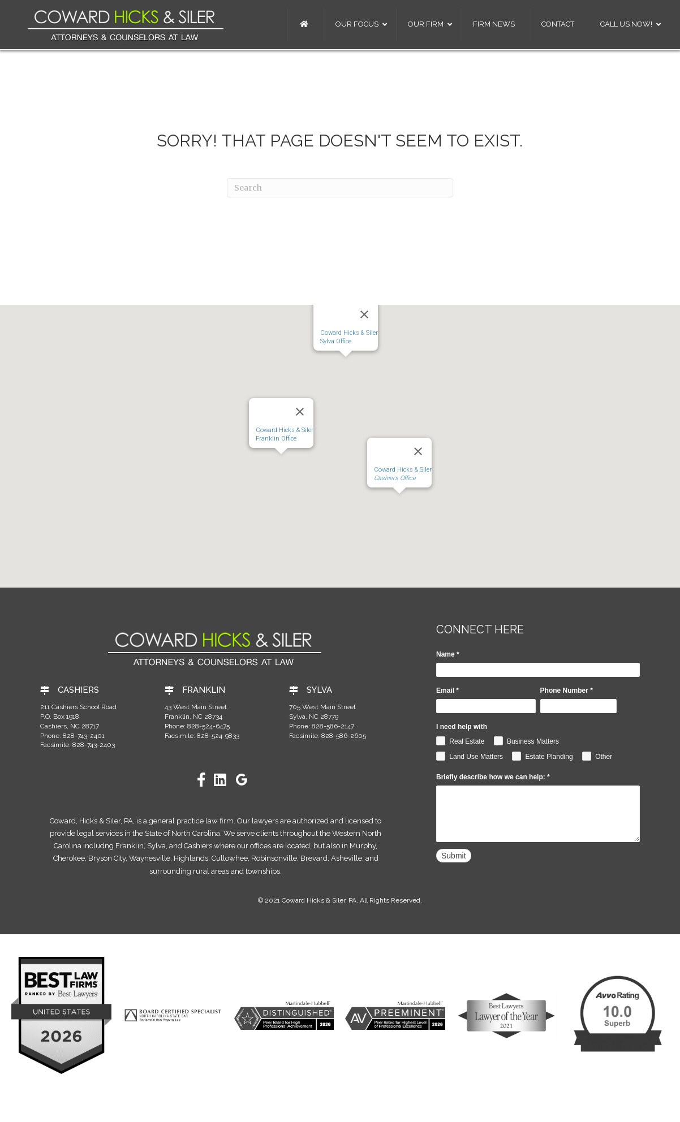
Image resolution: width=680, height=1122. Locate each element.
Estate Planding (542, 756)
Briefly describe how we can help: (493, 777)
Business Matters (526, 740)
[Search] (340, 187)
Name (447, 654)
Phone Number (566, 690)
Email (447, 690)
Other (597, 756)
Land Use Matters (469, 756)
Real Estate (460, 740)
